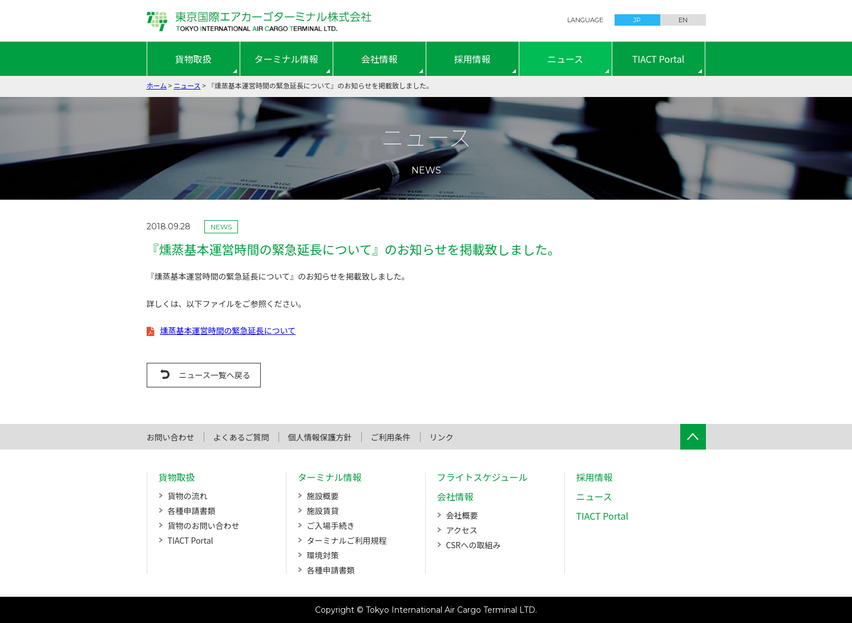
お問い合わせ (171, 437)
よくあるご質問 (241, 437)
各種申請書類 (192, 510)
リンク (442, 437)
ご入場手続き (331, 525)
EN (683, 20)
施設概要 (323, 495)
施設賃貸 (323, 510)
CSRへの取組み (473, 545)
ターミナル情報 (286, 59)
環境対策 (323, 555)
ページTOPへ (693, 437)
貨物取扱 (193, 59)
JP (637, 20)
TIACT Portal (658, 59)
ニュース (565, 59)
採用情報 (472, 59)
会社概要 (462, 515)
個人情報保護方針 (320, 437)
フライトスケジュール (482, 477)
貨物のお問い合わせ (204, 525)
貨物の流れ (188, 495)
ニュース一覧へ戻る (215, 375)
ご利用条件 (391, 437)
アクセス (462, 530)
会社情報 (379, 59)
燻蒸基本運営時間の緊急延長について (228, 330)
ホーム (157, 85)
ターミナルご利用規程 (347, 540)
